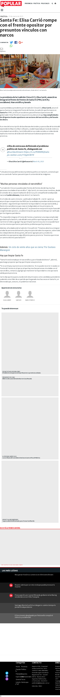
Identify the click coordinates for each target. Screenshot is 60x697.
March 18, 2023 (38, 161)
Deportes (24, 674)
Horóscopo (24, 682)
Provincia (28, 3)
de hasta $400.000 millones (11, 371)
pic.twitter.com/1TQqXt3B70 (20, 155)
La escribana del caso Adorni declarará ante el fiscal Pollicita (21, 458)
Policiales (45, 3)
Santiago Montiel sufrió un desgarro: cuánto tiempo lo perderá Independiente (35, 606)
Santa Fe (18, 300)
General (18, 679)
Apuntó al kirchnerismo (10, 519)
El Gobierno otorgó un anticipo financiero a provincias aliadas (21, 373)
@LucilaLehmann (15, 152)
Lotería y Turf (17, 683)
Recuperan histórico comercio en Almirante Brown (34, 575)
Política (36, 3)
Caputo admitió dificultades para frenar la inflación (18, 521)
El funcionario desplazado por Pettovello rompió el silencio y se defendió (34, 616)
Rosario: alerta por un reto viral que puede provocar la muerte (35, 586)
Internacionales (26, 677)
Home (18, 667)
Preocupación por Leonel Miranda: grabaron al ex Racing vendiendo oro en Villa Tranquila (36, 596)
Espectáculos (20, 677)
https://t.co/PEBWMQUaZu (36, 152)
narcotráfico (30, 300)
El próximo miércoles (9, 456)
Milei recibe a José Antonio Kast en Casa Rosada (17, 378)
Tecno (23, 679)
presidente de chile (8, 377)
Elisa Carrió (7, 300)
